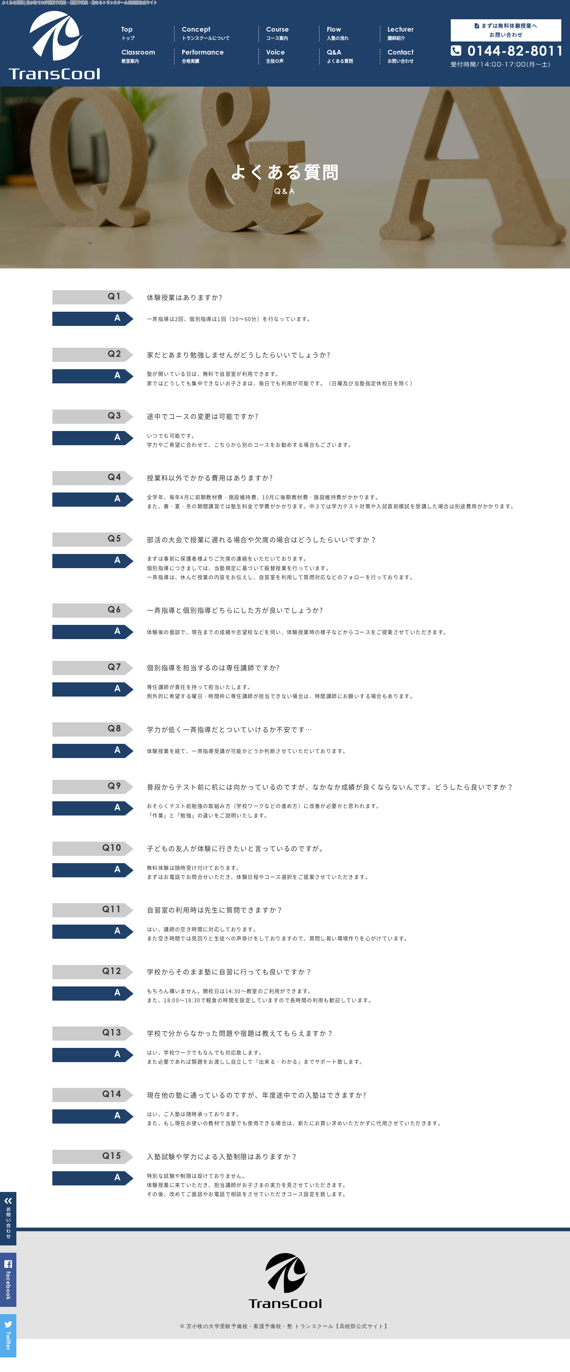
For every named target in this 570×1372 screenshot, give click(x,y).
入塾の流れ (350, 33)
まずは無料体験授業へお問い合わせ (506, 30)
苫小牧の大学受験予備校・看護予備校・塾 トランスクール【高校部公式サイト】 (288, 1359)
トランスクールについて (216, 33)
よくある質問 (350, 56)
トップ (144, 33)
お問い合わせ (411, 56)
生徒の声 (289, 56)
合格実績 (216, 56)
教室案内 (144, 56)
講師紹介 (411, 33)
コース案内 (289, 33)
